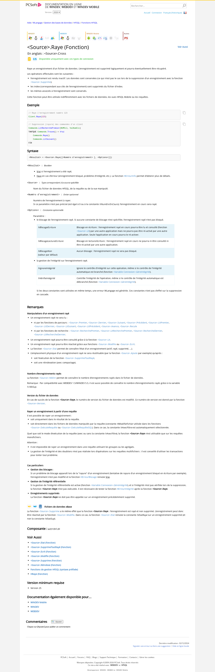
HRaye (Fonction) (39, 575)
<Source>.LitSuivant (66, 327)
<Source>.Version (36, 404)
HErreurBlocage (89, 478)
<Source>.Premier (78, 323)
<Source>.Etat (50, 349)
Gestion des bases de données (58, 22)
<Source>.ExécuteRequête (44, 428)
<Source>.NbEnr (47, 379)
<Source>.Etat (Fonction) (43, 543)
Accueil (147, 12)
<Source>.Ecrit (127, 345)
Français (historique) (172, 12)
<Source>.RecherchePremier (84, 332)
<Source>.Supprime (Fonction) (46, 561)
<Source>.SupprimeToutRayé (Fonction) (51, 548)
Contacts (133, 657)
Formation (122, 657)
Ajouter (57, 623)
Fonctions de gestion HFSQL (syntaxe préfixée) (54, 570)
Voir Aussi (183, 46)
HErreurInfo (130, 177)
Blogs (94, 657)
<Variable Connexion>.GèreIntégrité (131, 273)
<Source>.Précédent (136, 323)
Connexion (157, 12)
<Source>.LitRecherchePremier (116, 332)
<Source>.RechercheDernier (147, 332)
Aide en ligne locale (180, 647)
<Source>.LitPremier (158, 323)
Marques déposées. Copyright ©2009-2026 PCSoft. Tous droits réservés (107, 662)
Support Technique (108, 657)
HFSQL (77, 22)
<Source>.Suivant (116, 323)
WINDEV (35, 608)
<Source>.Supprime (41, 82)
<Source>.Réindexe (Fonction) (46, 566)
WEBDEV (35, 612)
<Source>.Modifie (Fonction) (45, 557)
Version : (49, 12)
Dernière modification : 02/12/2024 (174, 644)
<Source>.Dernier (97, 323)
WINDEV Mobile (39, 603)
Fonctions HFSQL (89, 22)
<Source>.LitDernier (44, 327)
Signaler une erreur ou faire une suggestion (151, 647)
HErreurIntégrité (125, 490)
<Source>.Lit (83, 232)
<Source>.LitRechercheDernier (49, 335)
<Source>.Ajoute (129, 354)
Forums (80, 657)
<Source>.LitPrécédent (88, 327)
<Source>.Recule (128, 327)
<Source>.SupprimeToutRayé (79, 359)
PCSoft (63, 657)
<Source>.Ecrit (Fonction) (43, 552)
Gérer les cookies (146, 657)
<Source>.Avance (110, 327)
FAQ (88, 657)
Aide (29, 22)
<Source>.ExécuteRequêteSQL (76, 428)
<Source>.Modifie (107, 345)
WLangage (37, 22)
